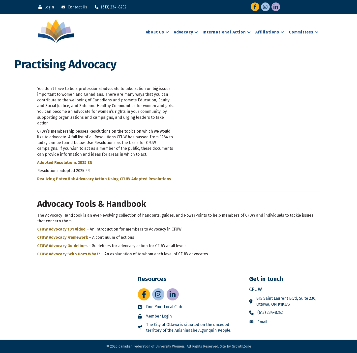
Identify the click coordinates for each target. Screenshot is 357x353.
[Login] (45, 7)
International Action (224, 32)
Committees (301, 32)
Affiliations (267, 32)
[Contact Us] (73, 7)
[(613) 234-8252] (109, 7)
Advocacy (183, 32)
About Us (155, 32)
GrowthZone (241, 346)
